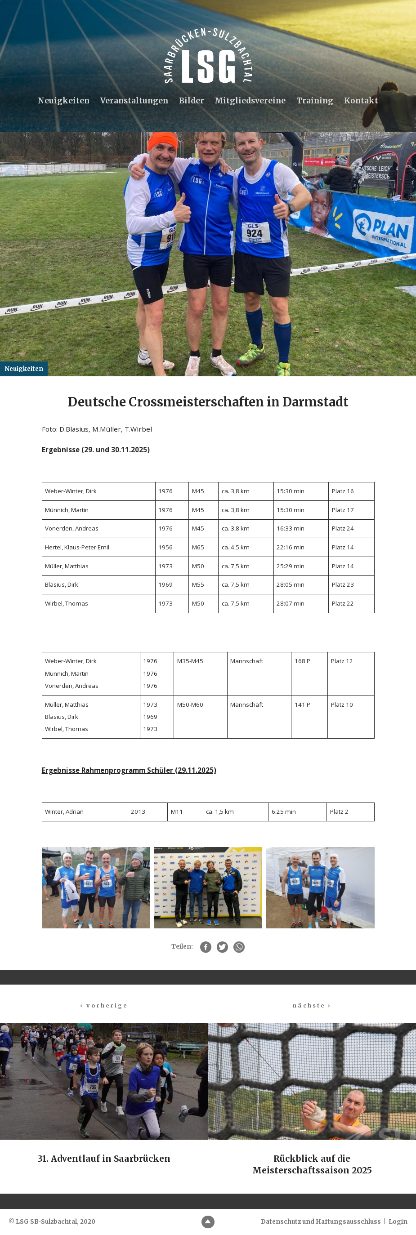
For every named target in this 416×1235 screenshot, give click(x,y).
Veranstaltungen (134, 101)
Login (398, 1222)
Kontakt (362, 101)
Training (315, 101)
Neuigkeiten (63, 101)
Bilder (191, 101)
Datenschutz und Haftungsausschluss (321, 1222)
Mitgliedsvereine (250, 101)
